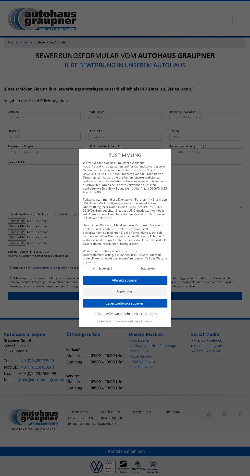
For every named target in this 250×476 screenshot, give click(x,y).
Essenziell (105, 264)
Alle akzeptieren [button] (125, 275)
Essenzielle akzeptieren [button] (125, 298)
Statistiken (147, 264)
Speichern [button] (125, 287)
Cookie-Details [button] (104, 317)
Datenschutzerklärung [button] (126, 317)
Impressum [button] (147, 317)
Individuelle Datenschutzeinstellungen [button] (125, 309)
